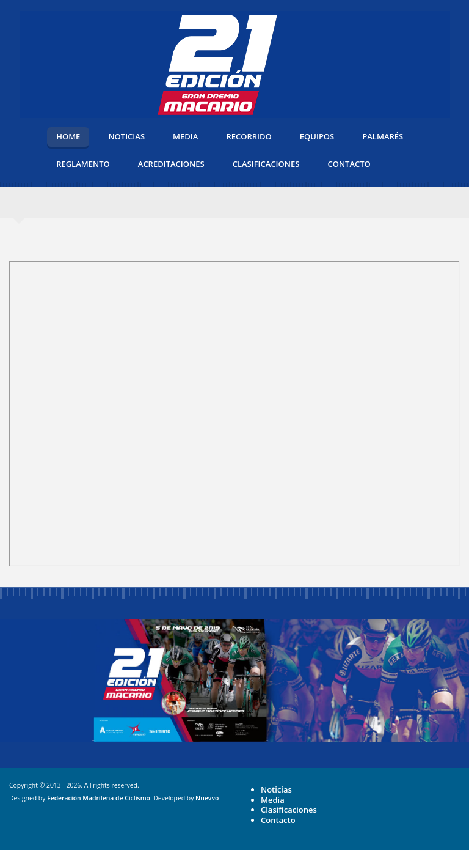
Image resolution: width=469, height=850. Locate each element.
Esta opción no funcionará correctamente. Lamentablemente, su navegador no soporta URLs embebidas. (234, 413)
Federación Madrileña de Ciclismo (98, 798)
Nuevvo (207, 798)
